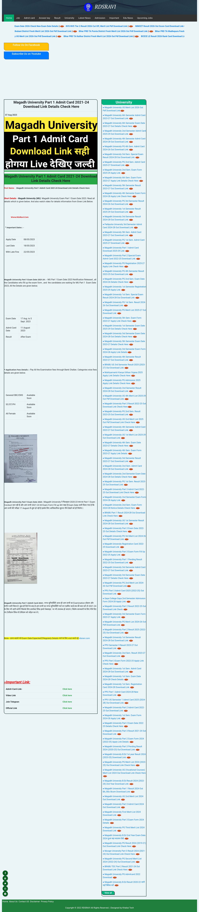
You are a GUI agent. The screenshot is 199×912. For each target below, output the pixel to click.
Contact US (24, 901)
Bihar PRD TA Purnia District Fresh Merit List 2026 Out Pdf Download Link (116, 31)
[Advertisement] (99, 80)
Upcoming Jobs (145, 18)
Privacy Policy (47, 901)
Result (57, 18)
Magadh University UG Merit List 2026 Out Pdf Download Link (30, 36)
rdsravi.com (84, 638)
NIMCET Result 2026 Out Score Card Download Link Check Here (169, 26)
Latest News (84, 18)
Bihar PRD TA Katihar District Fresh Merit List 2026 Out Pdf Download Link (102, 36)
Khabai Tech (128, 908)
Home (9, 18)
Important (114, 18)
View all (108, 893)
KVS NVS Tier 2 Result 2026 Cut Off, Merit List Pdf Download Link (100, 26)
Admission (100, 18)
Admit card (29, 18)
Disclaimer (35, 901)
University (69, 18)
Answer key (44, 18)
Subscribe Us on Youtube (26, 53)
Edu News (128, 18)
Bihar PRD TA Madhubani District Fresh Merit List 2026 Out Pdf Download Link (38, 31)
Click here (67, 689)
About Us (13, 901)
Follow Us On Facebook (26, 44)
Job (18, 18)
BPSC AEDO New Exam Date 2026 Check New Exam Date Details (32, 26)
